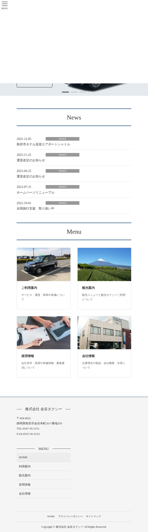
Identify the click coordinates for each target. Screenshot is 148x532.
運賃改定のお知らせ (31, 160)
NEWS (62, 138)
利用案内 (25, 466)
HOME (23, 457)
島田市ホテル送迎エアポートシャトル (43, 144)
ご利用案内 (29, 288)
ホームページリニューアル (35, 192)
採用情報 (27, 356)
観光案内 (88, 288)
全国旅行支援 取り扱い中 (35, 208)
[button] (65, 92)
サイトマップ (93, 516)
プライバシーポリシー (70, 516)
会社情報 (88, 356)
